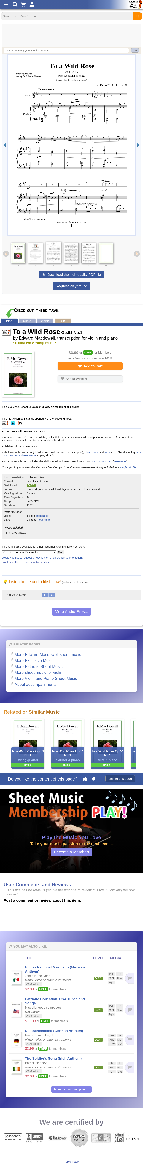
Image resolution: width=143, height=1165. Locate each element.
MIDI (95, 452)
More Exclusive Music (34, 660)
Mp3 (107, 452)
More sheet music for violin (38, 672)
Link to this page (120, 779)
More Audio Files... (71, 611)
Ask (135, 50)
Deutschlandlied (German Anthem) (54, 1031)
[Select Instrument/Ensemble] (29, 552)
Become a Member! (71, 852)
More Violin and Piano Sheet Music (46, 678)
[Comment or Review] (41, 911)
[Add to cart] (129, 978)
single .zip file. (128, 467)
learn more (120, 461)
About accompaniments (36, 684)
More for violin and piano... (71, 1089)
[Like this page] (85, 779)
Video (88, 452)
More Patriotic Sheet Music (39, 666)
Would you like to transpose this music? (25, 562)
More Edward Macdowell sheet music (48, 654)
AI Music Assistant (101, 461)
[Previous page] (4, 145)
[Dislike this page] (94, 779)
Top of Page (71, 1161)
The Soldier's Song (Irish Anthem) (53, 1058)
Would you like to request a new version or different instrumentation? (42, 557)
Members (105, 352)
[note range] (43, 515)
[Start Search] (137, 16)
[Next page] (138, 145)
